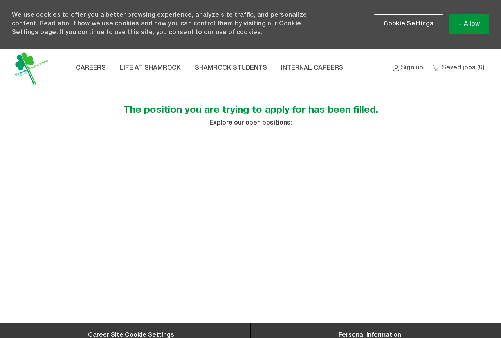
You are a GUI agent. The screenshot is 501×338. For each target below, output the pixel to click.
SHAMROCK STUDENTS (231, 68)
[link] (408, 68)
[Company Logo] (31, 68)
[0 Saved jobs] (459, 68)
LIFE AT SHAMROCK (150, 68)
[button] (408, 24)
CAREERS (91, 68)
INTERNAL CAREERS (312, 68)
